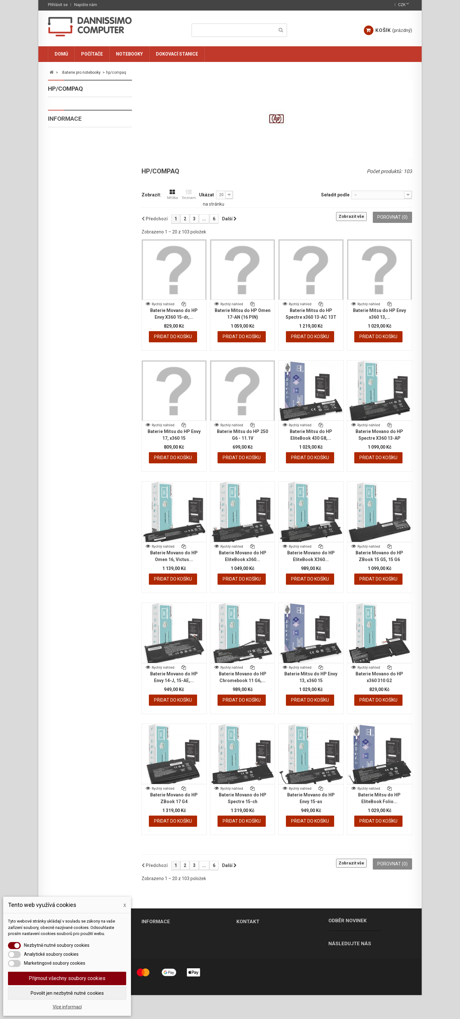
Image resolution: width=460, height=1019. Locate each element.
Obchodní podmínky (79, 399)
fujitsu (66, 183)
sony (63, 250)
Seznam (189, 194)
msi (61, 210)
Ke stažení (69, 409)
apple (64, 130)
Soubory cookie (75, 378)
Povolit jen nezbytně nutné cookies (67, 993)
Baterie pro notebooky (80, 103)
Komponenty (69, 304)
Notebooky (129, 54)
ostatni (66, 277)
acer (63, 116)
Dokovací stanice (177, 54)
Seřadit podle (335, 194)
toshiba (67, 264)
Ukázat (206, 194)
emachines (70, 170)
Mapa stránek (155, 965)
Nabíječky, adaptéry (78, 291)
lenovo (66, 224)
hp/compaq (70, 197)
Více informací (67, 1006)
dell (62, 157)
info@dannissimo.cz (268, 956)
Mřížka (172, 194)
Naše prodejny (156, 934)
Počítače (92, 54)
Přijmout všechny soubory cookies (67, 978)
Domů (61, 54)
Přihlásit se (58, 4)
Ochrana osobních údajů (83, 388)
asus (63, 143)
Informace (65, 360)
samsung (68, 237)
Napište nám (85, 4)
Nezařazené (68, 331)
